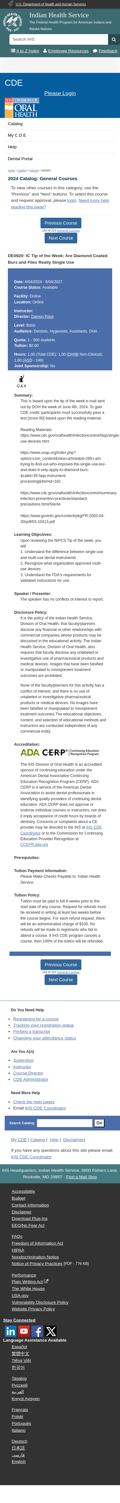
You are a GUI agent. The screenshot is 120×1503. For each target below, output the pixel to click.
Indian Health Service (59, 15)
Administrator (30, 1079)
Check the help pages (34, 1101)
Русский (19, 1385)
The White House (28, 1288)
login (71, 200)
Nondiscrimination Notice (35, 1257)
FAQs (17, 1236)
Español (19, 1346)
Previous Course (61, 223)
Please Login (60, 93)
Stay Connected (19, 1320)
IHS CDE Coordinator (45, 1108)
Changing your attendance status (44, 1038)
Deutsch (19, 1441)
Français (20, 1409)
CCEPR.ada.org (34, 844)
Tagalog (19, 1378)
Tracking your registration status (43, 1025)
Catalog (15, 123)
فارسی (18, 1455)
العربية (18, 1391)
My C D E (17, 135)
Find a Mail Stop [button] (81, 1177)
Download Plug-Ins (29, 1218)
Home (11, 170)
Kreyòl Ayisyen (26, 1398)
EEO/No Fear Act (28, 1225)
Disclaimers (74, 1139)
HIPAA (18, 1250)
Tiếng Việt (21, 1360)
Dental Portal (20, 158)
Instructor (22, 1066)
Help (12, 147)
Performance (24, 1275)
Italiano (18, 1430)
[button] (114, 39)
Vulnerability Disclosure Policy (40, 1302)
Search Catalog (21, 1123)
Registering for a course (35, 1019)
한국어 (18, 1367)
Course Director (28, 1073)
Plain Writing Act (27, 1281)
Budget (18, 1198)
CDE (14, 83)
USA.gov (20, 1295)
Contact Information (30, 1205)
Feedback (108, 50)
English (19, 1461)
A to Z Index (27, 50)
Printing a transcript (31, 1031)
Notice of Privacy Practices (37, 1263)
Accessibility (23, 1191)
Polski (17, 1416)
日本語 (18, 1448)
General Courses (68, 230)
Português (21, 1423)
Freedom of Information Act (37, 1243)
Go (99, 1122)
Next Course (61, 238)
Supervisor (23, 1060)
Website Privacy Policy (33, 1309)
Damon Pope (42, 316)
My (19, 1139)
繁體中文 (20, 1353)
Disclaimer (21, 1212)
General (33, 170)
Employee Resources (68, 50)
